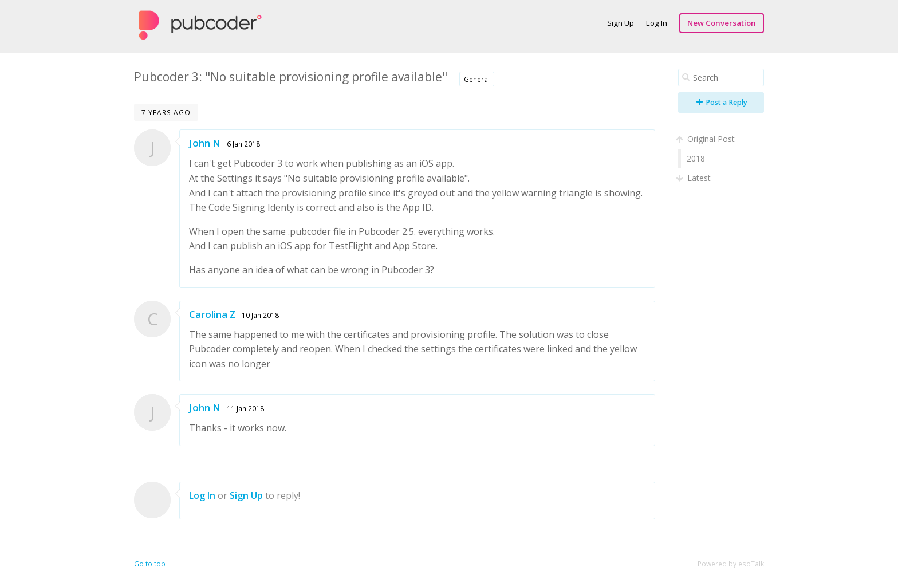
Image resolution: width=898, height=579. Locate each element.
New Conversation (721, 23)
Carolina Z (212, 314)
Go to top (150, 564)
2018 (696, 158)
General (477, 79)
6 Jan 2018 (243, 143)
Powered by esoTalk (731, 564)
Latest (694, 177)
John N (204, 142)
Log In (656, 23)
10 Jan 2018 (260, 315)
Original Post (706, 138)
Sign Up (620, 23)
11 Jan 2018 (245, 408)
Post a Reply (721, 102)
